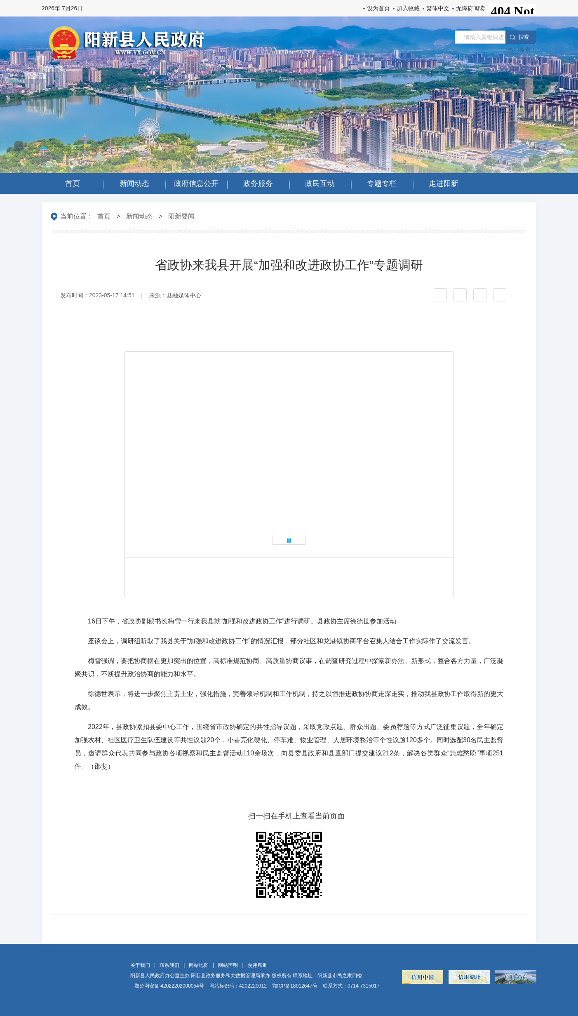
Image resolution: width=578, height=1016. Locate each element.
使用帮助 (258, 965)
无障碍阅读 (470, 8)
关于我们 (140, 965)
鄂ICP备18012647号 (294, 986)
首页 (103, 216)
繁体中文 (437, 8)
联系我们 (169, 965)
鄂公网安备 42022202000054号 (169, 986)
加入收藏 (408, 8)
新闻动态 (139, 216)
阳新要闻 (181, 216)
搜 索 (524, 37)
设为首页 (378, 8)
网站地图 (199, 965)
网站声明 (228, 965)
